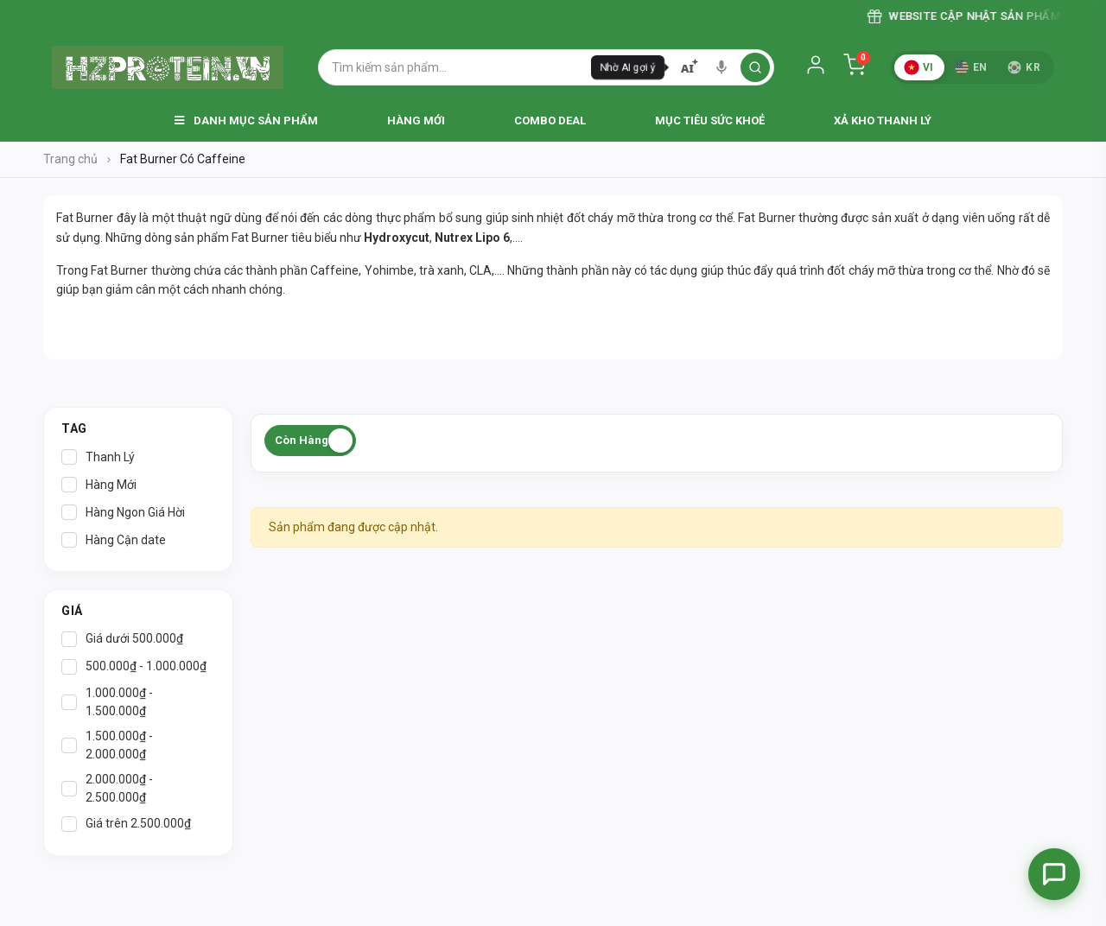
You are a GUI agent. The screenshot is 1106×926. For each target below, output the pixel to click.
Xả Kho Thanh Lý (882, 120)
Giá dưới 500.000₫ (122, 639)
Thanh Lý (98, 457)
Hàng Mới (416, 120)
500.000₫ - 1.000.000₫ (134, 667)
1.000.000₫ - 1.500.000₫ (107, 702)
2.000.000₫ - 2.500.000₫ (107, 788)
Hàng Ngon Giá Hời (123, 512)
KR (1023, 67)
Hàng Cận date (113, 540)
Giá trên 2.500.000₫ (126, 824)
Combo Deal (550, 120)
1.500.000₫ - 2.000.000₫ (107, 745)
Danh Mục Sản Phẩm (246, 120)
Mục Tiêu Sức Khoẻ (710, 120)
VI (918, 67)
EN (971, 67)
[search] (755, 67)
